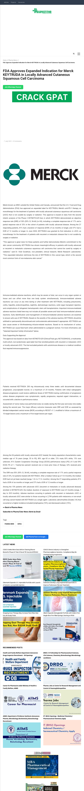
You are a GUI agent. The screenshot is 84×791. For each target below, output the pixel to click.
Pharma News (12, 60)
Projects (13, 2)
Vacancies (21, 2)
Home (5, 60)
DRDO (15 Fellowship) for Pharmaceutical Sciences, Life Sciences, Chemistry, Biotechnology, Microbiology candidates (61, 655)
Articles (6, 2)
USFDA (19, 524)
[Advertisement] (42, 32)
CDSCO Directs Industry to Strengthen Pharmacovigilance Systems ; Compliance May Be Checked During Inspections (60, 552)
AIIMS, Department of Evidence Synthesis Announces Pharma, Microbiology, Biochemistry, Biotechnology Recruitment (21, 718)
